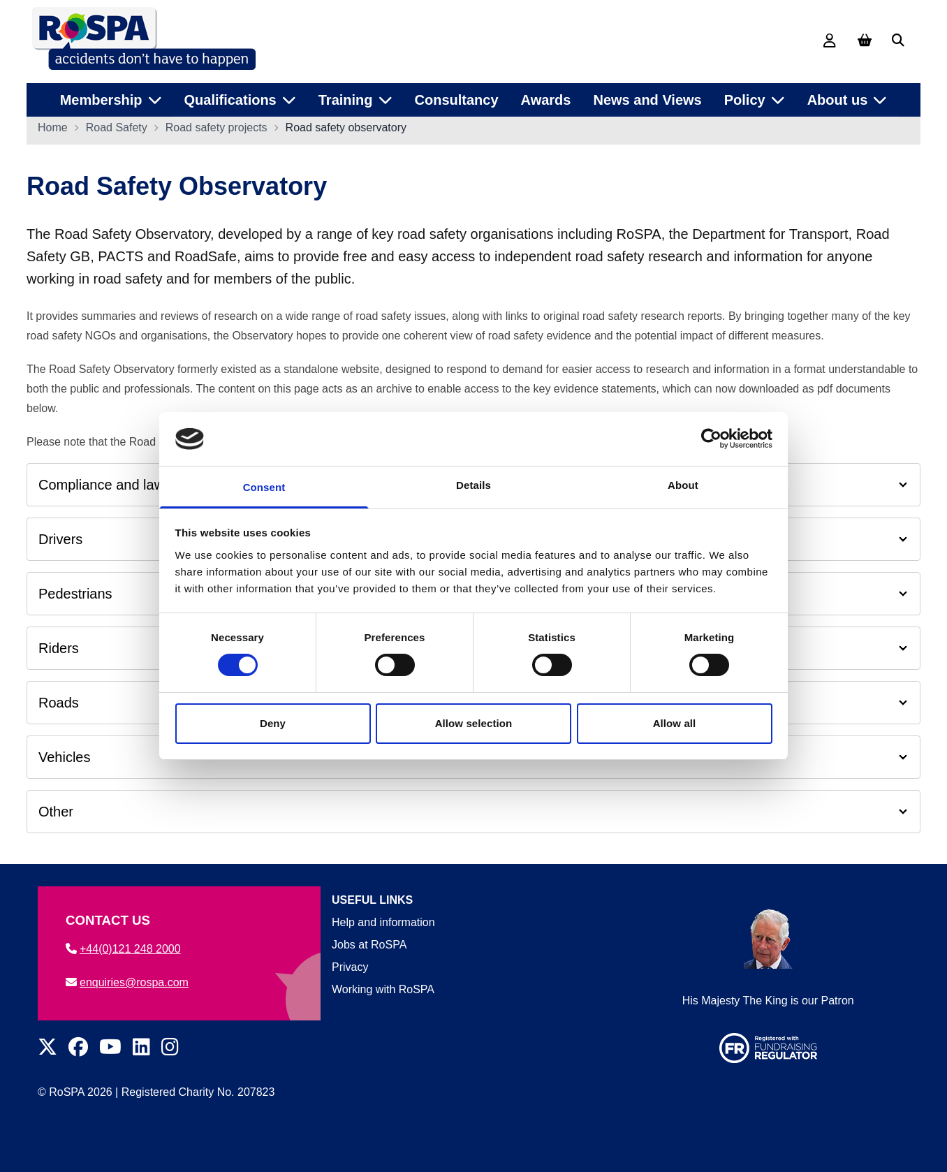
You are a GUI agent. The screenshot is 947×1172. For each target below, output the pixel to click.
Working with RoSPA (383, 989)
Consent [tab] (264, 487)
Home (53, 130)
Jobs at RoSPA (369, 945)
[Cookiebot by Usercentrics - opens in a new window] (711, 438)
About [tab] (683, 485)
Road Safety (116, 130)
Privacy (350, 967)
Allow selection (474, 723)
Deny (273, 723)
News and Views (647, 97)
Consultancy (457, 97)
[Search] (898, 40)
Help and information (383, 922)
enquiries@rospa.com (127, 982)
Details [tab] (473, 485)
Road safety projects (216, 130)
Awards (546, 97)
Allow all (674, 723)
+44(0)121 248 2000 (123, 949)
